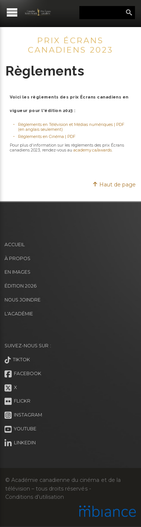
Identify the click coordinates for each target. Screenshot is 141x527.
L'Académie (19, 314)
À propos (17, 258)
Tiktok (17, 360)
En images (17, 272)
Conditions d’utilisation (34, 497)
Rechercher (129, 12)
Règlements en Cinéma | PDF (47, 136)
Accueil (15, 244)
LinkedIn (20, 443)
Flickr (17, 401)
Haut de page (114, 184)
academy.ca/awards (92, 150)
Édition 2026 (20, 286)
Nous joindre (23, 300)
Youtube (20, 429)
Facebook (23, 374)
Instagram (23, 415)
